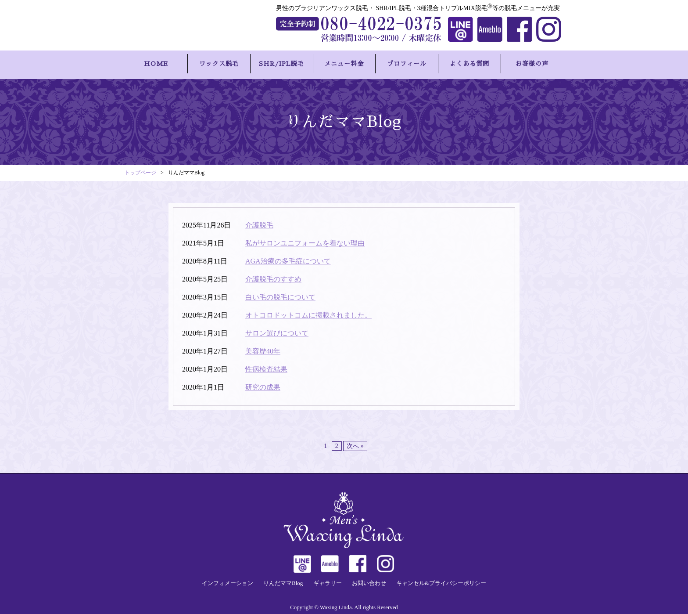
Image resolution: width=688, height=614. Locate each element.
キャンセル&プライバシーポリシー (441, 581)
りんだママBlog (283, 581)
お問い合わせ (369, 581)
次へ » (355, 443)
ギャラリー (327, 581)
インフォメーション (227, 581)
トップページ (140, 170)
